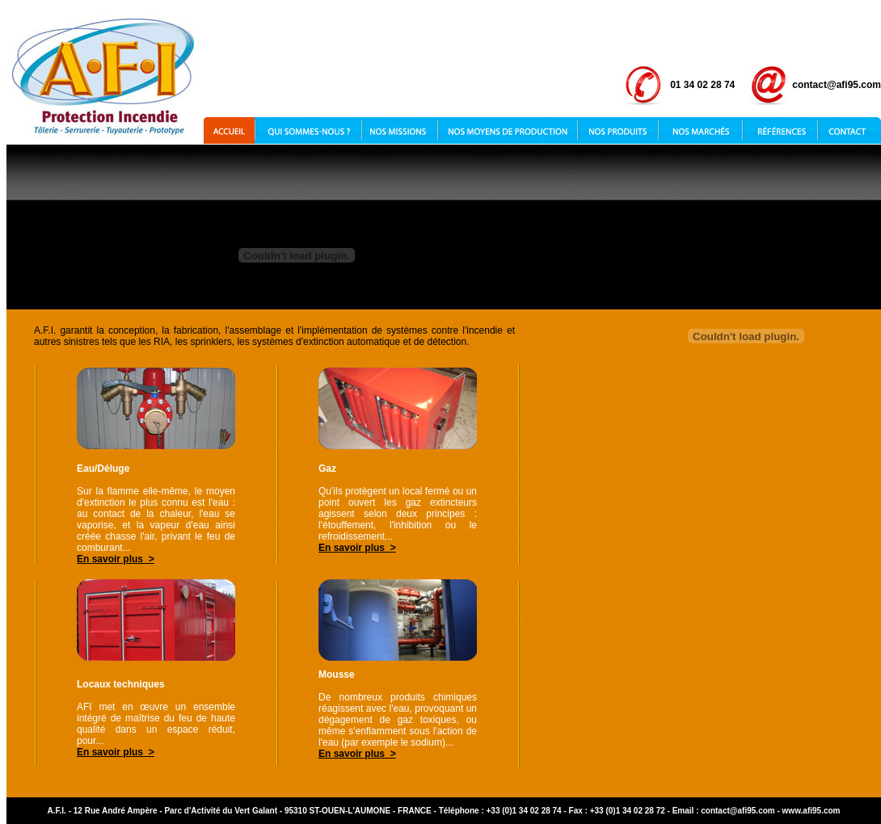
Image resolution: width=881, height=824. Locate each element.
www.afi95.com (811, 810)
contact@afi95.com (737, 810)
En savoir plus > (115, 559)
